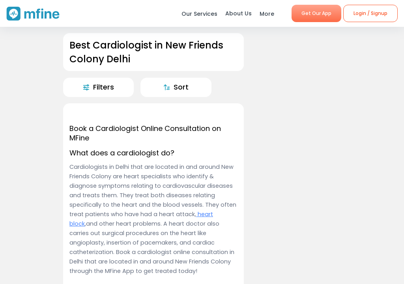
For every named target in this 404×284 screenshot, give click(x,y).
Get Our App (316, 13)
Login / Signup (370, 13)
